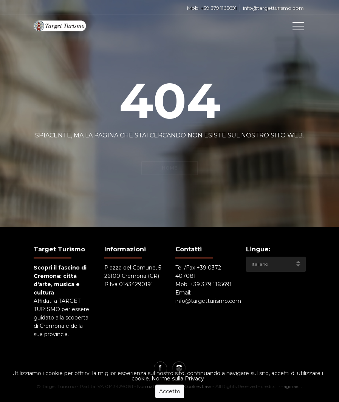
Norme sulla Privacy (178, 385)
